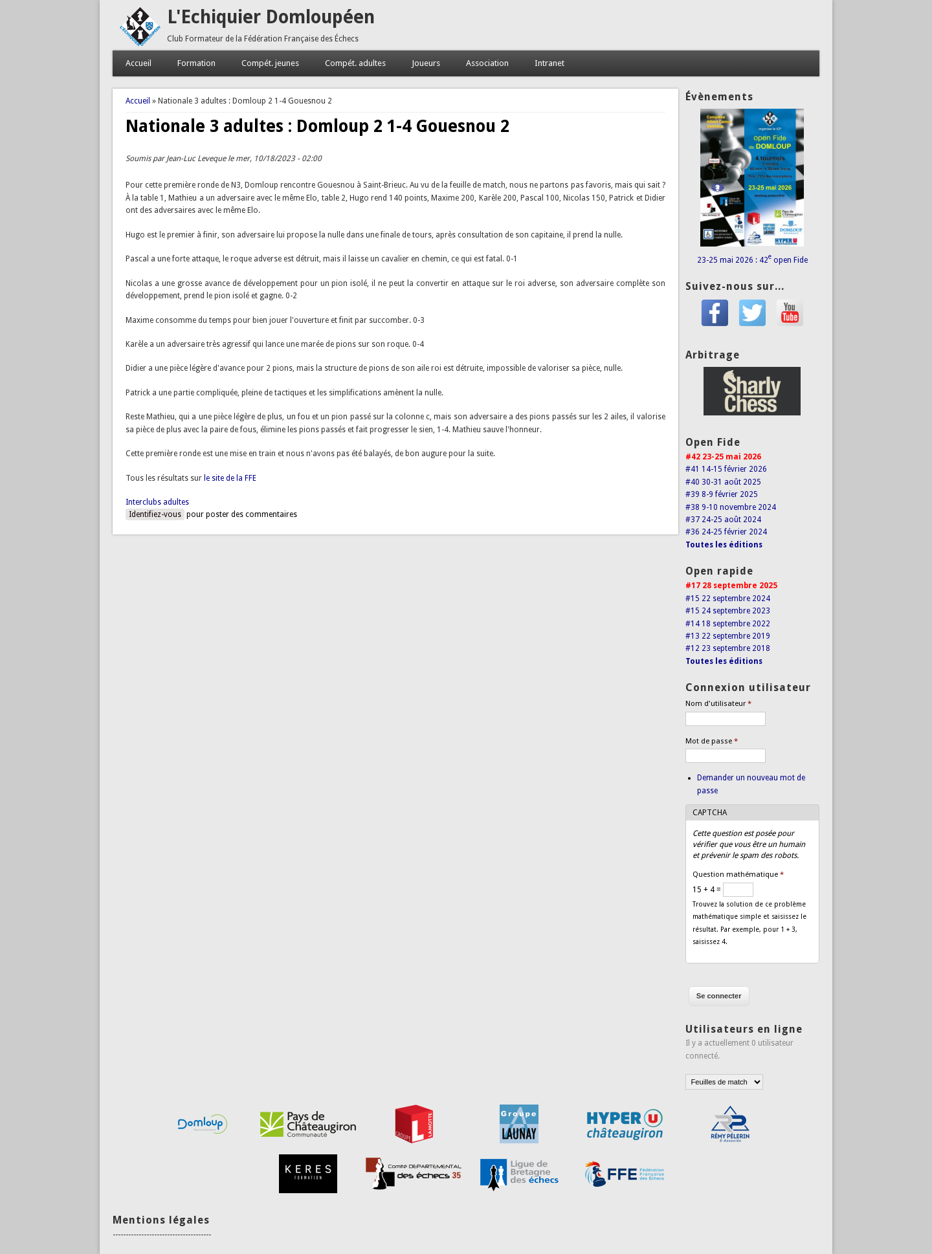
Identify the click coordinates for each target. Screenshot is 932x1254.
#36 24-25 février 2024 (726, 531)
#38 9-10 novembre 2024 (730, 507)
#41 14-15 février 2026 (726, 469)
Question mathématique (738, 874)
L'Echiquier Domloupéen (271, 17)
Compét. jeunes (270, 63)
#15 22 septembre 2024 (727, 598)
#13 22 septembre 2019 (727, 636)
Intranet (549, 63)
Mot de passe (711, 741)
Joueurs (426, 63)
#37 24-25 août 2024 (723, 519)
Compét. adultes (355, 63)
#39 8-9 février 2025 (721, 494)
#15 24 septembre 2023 (727, 610)
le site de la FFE (230, 478)
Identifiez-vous (155, 514)
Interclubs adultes (157, 502)
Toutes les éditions (723, 544)
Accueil (138, 63)
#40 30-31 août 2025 (723, 482)
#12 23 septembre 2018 (727, 648)
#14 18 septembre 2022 (727, 623)
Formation (196, 63)
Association (487, 63)
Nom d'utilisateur (718, 703)
